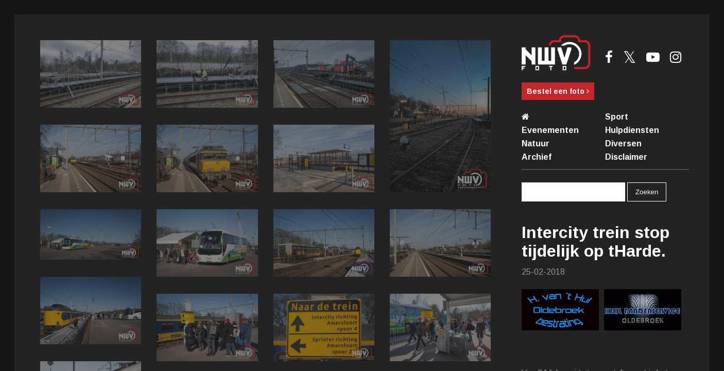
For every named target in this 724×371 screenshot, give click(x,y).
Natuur (535, 143)
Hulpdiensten (632, 130)
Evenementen (550, 130)
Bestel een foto (558, 91)
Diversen (623, 143)
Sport (616, 116)
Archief (536, 157)
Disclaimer (626, 157)
